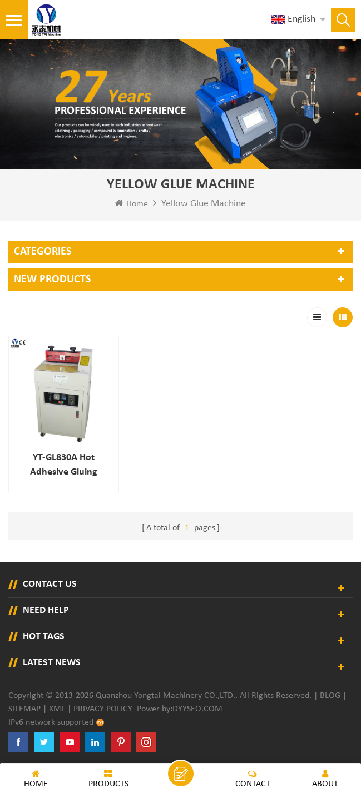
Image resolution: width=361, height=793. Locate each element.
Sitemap (24, 705)
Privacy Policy (102, 705)
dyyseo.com (197, 705)
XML (57, 705)
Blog (330, 692)
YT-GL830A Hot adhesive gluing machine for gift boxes (61, 462)
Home (131, 203)
